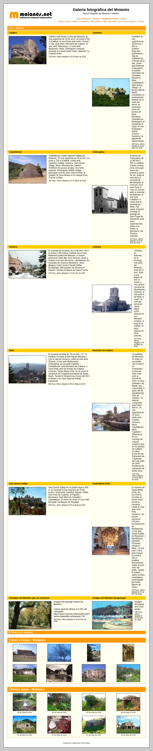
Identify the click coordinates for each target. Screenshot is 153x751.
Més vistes (96, 21)
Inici (11, 28)
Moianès (20, 28)
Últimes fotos (64, 21)
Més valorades (110, 21)
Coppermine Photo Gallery (81, 743)
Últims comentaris (80, 21)
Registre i (105, 19)
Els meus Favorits (127, 21)
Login (122, 19)
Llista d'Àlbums (83, 19)
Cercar (141, 21)
